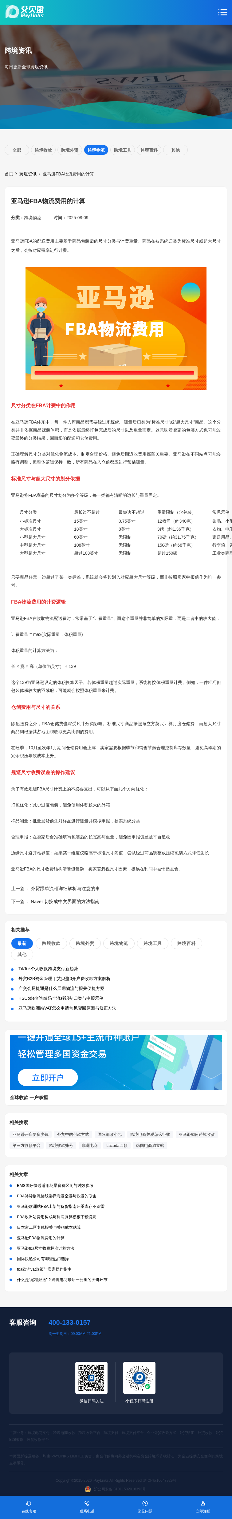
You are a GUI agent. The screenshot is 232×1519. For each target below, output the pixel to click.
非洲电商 (90, 1145)
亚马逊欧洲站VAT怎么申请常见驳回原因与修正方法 (67, 1008)
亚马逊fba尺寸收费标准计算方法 (45, 1248)
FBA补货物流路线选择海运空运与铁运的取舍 (56, 1196)
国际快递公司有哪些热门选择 (43, 1258)
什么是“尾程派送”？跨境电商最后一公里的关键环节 (62, 1279)
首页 (9, 173)
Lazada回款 (117, 1145)
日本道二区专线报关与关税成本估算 (49, 1227)
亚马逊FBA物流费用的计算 (41, 1238)
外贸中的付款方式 (73, 1134)
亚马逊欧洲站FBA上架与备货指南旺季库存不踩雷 (60, 1206)
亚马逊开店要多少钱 (31, 1134)
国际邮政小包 (110, 1134)
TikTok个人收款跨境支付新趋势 (48, 968)
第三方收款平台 (27, 1145)
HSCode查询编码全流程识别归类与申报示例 (61, 998)
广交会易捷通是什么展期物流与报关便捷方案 (61, 988)
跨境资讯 (28, 173)
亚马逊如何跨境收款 (197, 1134)
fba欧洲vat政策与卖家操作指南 (44, 1269)
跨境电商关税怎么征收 (150, 1134)
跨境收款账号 (61, 1145)
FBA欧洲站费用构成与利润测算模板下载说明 (56, 1217)
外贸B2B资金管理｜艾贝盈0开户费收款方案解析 (64, 978)
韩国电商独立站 (150, 1145)
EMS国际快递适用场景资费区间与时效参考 (55, 1185)
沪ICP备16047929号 (159, 1480)
